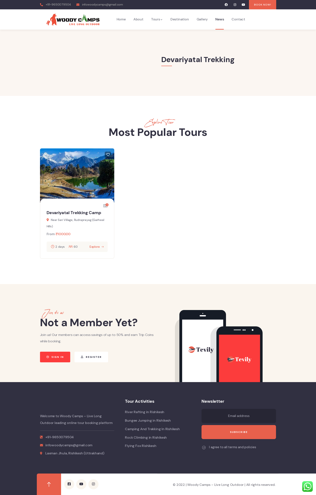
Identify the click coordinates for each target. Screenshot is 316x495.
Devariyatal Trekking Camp (74, 212)
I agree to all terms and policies (232, 447)
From (51, 234)
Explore (95, 247)
